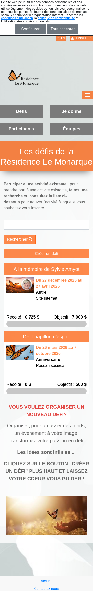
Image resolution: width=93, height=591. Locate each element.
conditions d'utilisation (17, 18)
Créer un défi (46, 254)
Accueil (46, 581)
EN (61, 38)
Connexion (81, 38)
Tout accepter (63, 29)
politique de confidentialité (56, 18)
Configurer (30, 29)
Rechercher (19, 239)
